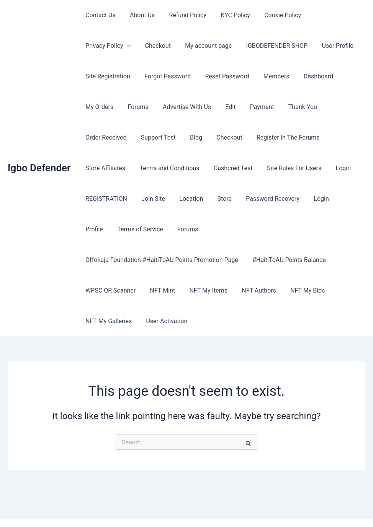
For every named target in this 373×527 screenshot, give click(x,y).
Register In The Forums (154, 137)
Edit (150, 107)
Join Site (296, 168)
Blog (351, 107)
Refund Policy (182, 15)
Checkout (97, 45)
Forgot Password (107, 76)
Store (91, 198)
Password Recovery (138, 198)
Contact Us (99, 15)
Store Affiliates (217, 137)
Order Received (265, 107)
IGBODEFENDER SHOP (212, 45)
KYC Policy (228, 15)
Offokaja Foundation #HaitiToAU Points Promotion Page (160, 229)
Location (332, 168)
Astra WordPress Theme (249, 507)
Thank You (218, 107)
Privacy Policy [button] (326, 15)
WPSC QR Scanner (109, 260)
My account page (146, 45)
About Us (139, 15)
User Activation (163, 290)
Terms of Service (257, 198)
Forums (329, 76)
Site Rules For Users (163, 168)
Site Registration (321, 45)
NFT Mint (159, 260)
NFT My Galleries (107, 290)
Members (212, 76)
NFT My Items (203, 260)
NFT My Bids (298, 260)
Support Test (315, 107)
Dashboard (252, 76)
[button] (346, 15)
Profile (213, 198)
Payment (180, 107)
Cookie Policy (273, 15)
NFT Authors (252, 260)
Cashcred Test (103, 168)
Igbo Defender (39, 152)
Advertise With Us (108, 107)
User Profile (271, 45)
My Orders (294, 76)
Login (210, 168)
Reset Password (165, 76)
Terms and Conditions (279, 137)
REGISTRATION (251, 168)
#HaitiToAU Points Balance (286, 229)
